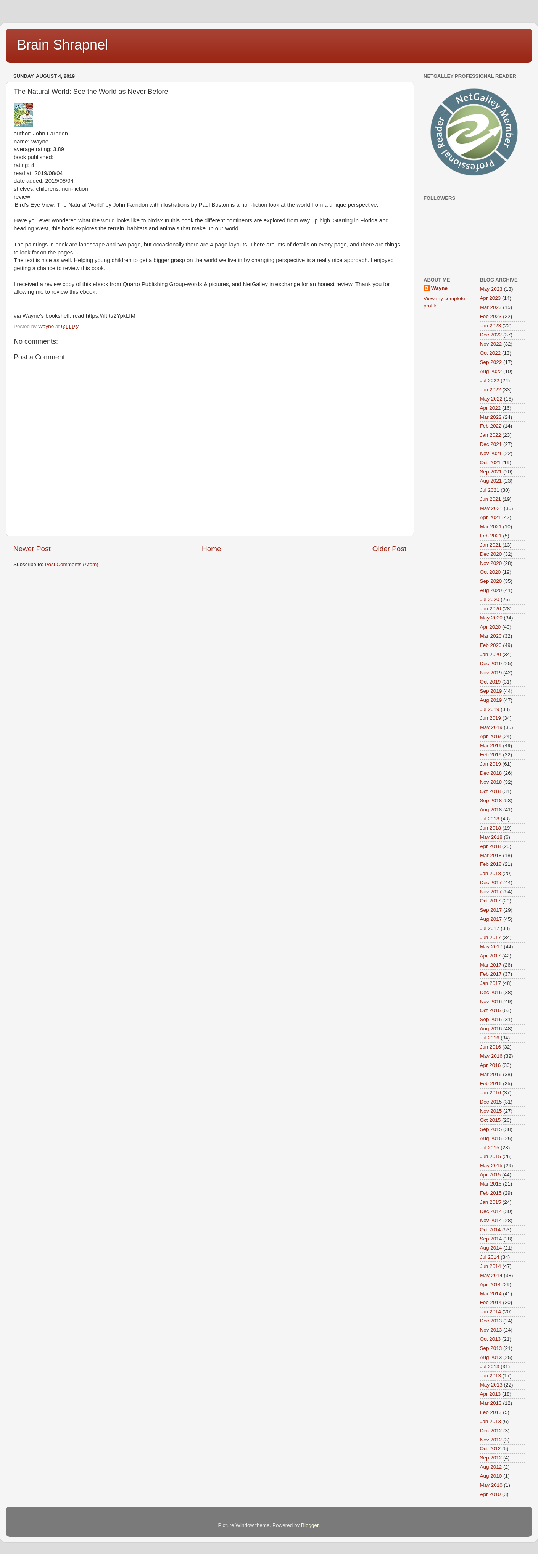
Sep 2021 (491, 472)
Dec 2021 (491, 444)
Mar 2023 (491, 307)
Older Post (389, 549)
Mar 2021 (491, 526)
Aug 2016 (491, 1028)
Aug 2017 (491, 919)
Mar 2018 (491, 855)
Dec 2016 (491, 992)
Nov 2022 (491, 344)
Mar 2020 (491, 636)
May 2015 (491, 1165)
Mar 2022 (491, 417)
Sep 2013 (491, 1348)
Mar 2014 (491, 1294)
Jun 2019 (490, 718)
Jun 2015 (490, 1156)
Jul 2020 (489, 599)
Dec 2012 (491, 1430)
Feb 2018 (491, 864)
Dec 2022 (491, 335)
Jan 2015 (490, 1202)
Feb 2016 (491, 1083)
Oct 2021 (490, 462)
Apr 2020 (490, 627)
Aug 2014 (491, 1248)
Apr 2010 (490, 1494)
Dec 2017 (491, 882)
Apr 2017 (490, 956)
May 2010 (491, 1485)
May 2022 (491, 399)
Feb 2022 (491, 426)
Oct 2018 (490, 791)
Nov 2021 (491, 453)
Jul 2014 (489, 1257)
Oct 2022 (490, 353)
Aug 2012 (491, 1467)
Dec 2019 (491, 663)
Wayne (439, 288)
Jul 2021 (489, 490)
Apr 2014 (490, 1284)
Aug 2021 (491, 481)
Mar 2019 (491, 745)
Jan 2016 (490, 1093)
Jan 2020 (490, 654)
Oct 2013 (490, 1339)
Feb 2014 (491, 1302)
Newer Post (32, 549)
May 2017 (491, 946)
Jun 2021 (490, 499)
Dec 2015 (491, 1102)
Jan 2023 (490, 325)
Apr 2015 (490, 1175)
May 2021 (491, 508)
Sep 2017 (491, 910)
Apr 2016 (490, 1065)
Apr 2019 (490, 736)
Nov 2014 (491, 1220)
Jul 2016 (489, 1038)
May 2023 (491, 289)
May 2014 (491, 1275)
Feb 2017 (491, 974)
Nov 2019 (491, 673)
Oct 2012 (490, 1448)
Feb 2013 (491, 1412)
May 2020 (491, 618)
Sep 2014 (491, 1239)
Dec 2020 (491, 554)
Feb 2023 (491, 316)
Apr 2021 (490, 517)
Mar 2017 (491, 965)
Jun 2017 (490, 937)
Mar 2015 (491, 1184)
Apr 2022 (490, 408)
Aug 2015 (491, 1138)
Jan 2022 (490, 435)
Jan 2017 (490, 983)
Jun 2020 (490, 608)
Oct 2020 (490, 572)
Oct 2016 (490, 1010)
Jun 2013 (490, 1376)
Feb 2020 (491, 645)
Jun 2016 (490, 1047)
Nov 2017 (491, 891)
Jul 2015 (489, 1147)
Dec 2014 (491, 1211)
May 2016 (491, 1056)
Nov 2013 (491, 1330)
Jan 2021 (490, 545)
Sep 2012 (491, 1458)
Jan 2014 (490, 1311)
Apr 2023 (490, 298)
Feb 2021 (491, 536)
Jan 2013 (490, 1421)
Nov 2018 (491, 782)
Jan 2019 (490, 764)
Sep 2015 (491, 1129)
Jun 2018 (490, 828)
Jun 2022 (490, 390)
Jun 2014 (490, 1266)
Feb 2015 (491, 1193)
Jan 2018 (490, 873)
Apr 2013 (490, 1394)
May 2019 (491, 727)
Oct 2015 (490, 1120)
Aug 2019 (491, 700)
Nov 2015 (491, 1111)
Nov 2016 (491, 1001)
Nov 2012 (491, 1440)
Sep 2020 (491, 581)
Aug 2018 (491, 809)
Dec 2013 (491, 1321)
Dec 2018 (491, 773)
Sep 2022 (491, 362)
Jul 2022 (489, 380)
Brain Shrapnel (62, 45)
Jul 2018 (489, 819)
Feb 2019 (491, 755)
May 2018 (491, 837)
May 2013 (491, 1385)
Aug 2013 (491, 1357)
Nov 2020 (491, 563)
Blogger (310, 1525)
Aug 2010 (491, 1476)
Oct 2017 (490, 901)
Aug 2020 (491, 590)
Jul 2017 (489, 928)
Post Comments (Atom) (71, 564)
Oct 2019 (490, 682)
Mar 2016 (491, 1074)
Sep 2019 (491, 691)
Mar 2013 (491, 1403)
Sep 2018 (491, 800)
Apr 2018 (490, 846)
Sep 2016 (491, 1019)
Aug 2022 (491, 371)
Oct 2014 (490, 1229)
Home (211, 549)
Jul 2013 (489, 1366)
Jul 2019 (489, 709)
